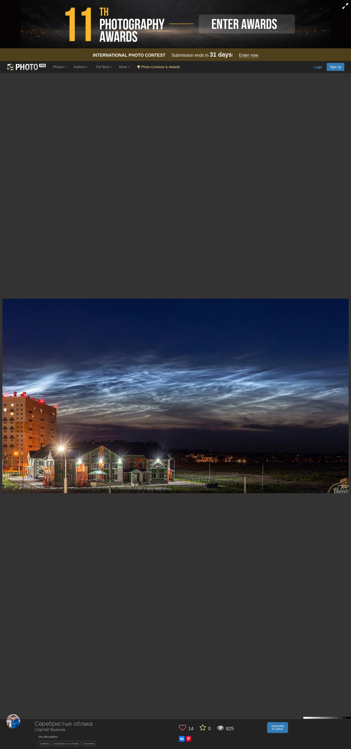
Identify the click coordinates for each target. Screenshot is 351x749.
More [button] (124, 67)
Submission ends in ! (175, 55)
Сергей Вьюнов (50, 730)
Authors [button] (81, 67)
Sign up (335, 67)
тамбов (44, 743)
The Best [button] (103, 67)
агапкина (88, 743)
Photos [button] (59, 67)
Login (318, 67)
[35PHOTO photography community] (26, 67)
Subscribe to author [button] (277, 727)
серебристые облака (66, 743)
